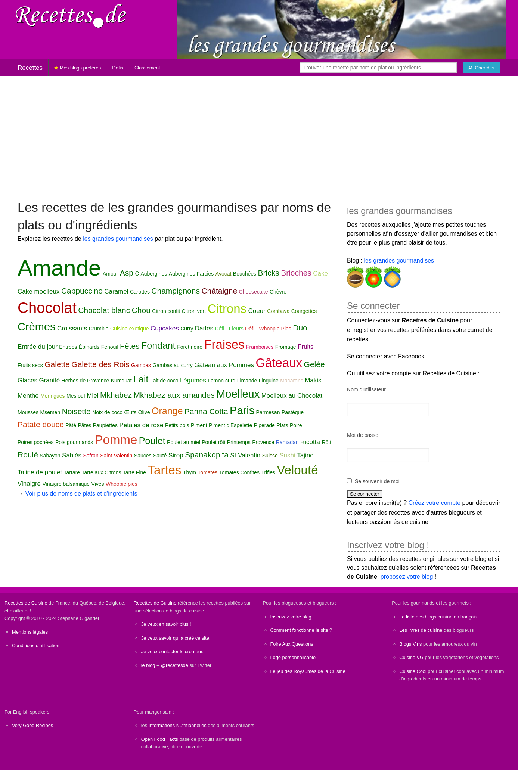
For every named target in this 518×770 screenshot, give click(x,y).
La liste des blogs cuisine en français (438, 617)
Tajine (305, 455)
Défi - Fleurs (229, 329)
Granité (49, 380)
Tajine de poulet (40, 472)
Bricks (268, 272)
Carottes (140, 292)
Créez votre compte (435, 503)
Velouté (297, 470)
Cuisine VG (411, 657)
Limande (247, 381)
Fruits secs (30, 365)
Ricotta (310, 441)
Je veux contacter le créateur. (172, 651)
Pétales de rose (141, 425)
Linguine (269, 381)
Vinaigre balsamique (66, 484)
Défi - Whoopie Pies (268, 329)
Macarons (291, 381)
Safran (91, 456)
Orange (167, 411)
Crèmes (37, 327)
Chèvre (278, 292)
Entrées (68, 347)
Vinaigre (29, 483)
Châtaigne (219, 290)
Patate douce (41, 424)
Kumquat (121, 381)
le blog (148, 665)
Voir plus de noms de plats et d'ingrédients (81, 493)
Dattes (204, 328)
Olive (144, 412)
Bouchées (244, 274)
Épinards (89, 347)
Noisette (76, 411)
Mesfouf (75, 396)
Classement (147, 68)
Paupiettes (105, 425)
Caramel (116, 291)
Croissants (72, 328)
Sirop (175, 455)
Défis (117, 68)
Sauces (143, 456)
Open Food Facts (159, 739)
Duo (300, 327)
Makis (313, 380)
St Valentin (245, 455)
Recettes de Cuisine (25, 603)
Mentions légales (30, 632)
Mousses (28, 412)
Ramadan (287, 442)
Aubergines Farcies (191, 274)
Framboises (259, 347)
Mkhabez (116, 395)
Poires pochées (36, 442)
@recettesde (174, 665)
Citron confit (166, 311)
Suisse (270, 456)
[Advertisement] (259, 134)
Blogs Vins (410, 644)
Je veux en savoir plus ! (166, 624)
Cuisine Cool (413, 671)
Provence (263, 442)
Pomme (116, 440)
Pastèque (293, 412)
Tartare (72, 472)
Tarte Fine (134, 472)
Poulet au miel (183, 442)
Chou (141, 310)
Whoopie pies (121, 484)
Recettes (30, 67)
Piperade (264, 425)
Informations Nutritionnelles (178, 725)
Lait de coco (164, 381)
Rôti (326, 442)
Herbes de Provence (85, 381)
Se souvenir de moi (377, 481)
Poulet (152, 440)
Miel (92, 395)
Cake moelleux (38, 291)
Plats (282, 425)
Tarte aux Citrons (101, 472)
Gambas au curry (172, 365)
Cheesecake (253, 292)
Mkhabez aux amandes (174, 395)
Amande (59, 267)
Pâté (70, 425)
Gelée (314, 364)
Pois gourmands (74, 442)
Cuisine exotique (129, 329)
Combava (278, 311)
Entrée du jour (38, 346)
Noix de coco (107, 412)
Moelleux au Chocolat (291, 395)
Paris (242, 410)
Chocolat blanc (104, 310)
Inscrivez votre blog (290, 617)
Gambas (141, 365)
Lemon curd (221, 381)
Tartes (165, 470)
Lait (140, 379)
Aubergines (153, 274)
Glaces (27, 380)
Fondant (158, 345)
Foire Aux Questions (291, 644)
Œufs (130, 412)
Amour (110, 274)
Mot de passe (362, 435)
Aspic (129, 272)
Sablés (71, 455)
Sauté (160, 456)
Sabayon (50, 456)
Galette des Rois (100, 364)
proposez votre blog (407, 577)
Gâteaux (278, 363)
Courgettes (304, 311)
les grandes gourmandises (118, 239)
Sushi (287, 455)
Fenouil (109, 347)
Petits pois (177, 425)
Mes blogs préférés (77, 68)
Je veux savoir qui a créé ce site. (176, 638)
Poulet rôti (213, 442)
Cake (320, 273)
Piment (199, 425)
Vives (97, 484)
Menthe (28, 395)
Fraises (224, 344)
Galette (57, 364)
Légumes (193, 380)
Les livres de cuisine (420, 630)
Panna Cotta (206, 411)
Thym (189, 472)
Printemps (239, 442)
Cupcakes (165, 328)
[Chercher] (481, 67)
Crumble (99, 329)
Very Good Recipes (32, 725)
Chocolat (47, 307)
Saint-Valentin (116, 456)
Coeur (257, 310)
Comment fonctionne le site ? (301, 630)
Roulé (28, 454)
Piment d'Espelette (230, 425)
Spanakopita (207, 454)
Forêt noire (189, 347)
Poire (296, 425)
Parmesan (268, 412)
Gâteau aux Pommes (224, 365)
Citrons (227, 309)
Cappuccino (82, 290)
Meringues (52, 396)
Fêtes (130, 346)
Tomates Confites (239, 472)
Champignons (175, 290)
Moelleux (238, 394)
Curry (186, 329)
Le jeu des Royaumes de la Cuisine (307, 671)
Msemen (50, 412)
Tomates (207, 472)
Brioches (296, 272)
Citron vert (194, 311)
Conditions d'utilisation (35, 645)
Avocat (223, 274)
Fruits (306, 346)
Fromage (285, 347)
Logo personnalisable (293, 657)
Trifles (268, 472)
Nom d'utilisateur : (368, 389)
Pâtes (84, 425)
